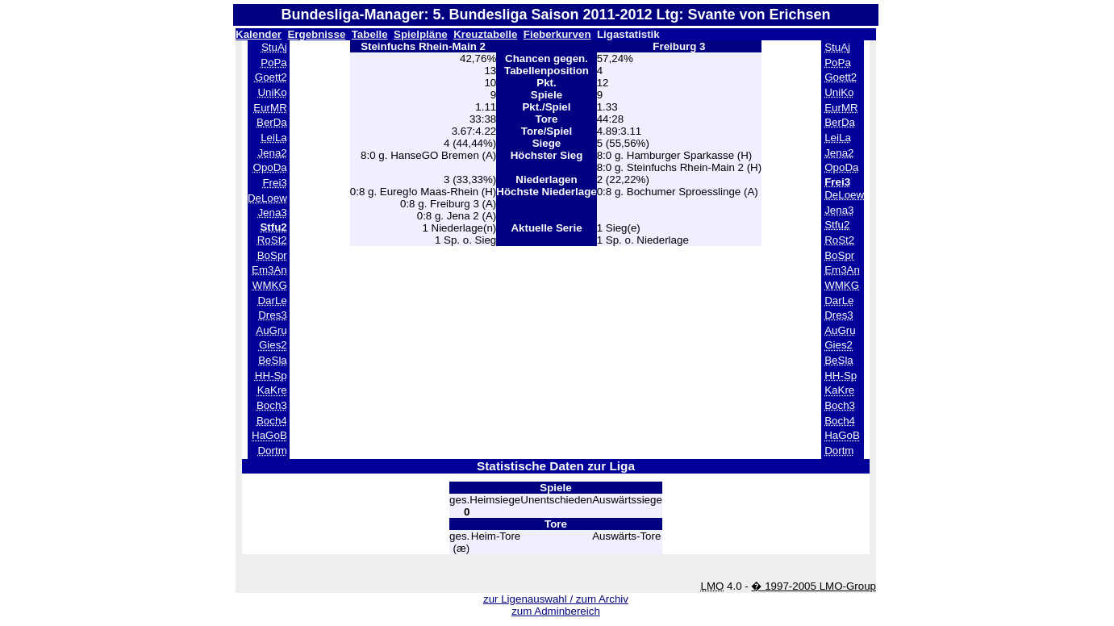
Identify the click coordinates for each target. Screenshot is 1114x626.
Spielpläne (421, 34)
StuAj (274, 47)
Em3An (269, 270)
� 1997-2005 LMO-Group (813, 586)
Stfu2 (836, 225)
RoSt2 (272, 240)
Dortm (271, 450)
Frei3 (274, 183)
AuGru (271, 330)
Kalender (259, 34)
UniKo (271, 92)
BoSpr (272, 255)
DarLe (271, 300)
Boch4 (272, 421)
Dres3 (272, 315)
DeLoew (267, 198)
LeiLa (274, 137)
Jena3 (271, 213)
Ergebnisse (316, 34)
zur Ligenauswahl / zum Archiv (555, 599)
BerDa (272, 122)
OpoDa (270, 167)
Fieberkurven (557, 34)
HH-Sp (271, 375)
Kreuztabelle (485, 34)
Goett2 (271, 77)
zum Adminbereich (555, 611)
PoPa (274, 62)
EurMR (269, 108)
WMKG (269, 285)
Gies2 (273, 345)
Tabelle (370, 34)
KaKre (272, 390)
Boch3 (272, 405)
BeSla (272, 360)
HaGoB (269, 435)
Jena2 (271, 153)
